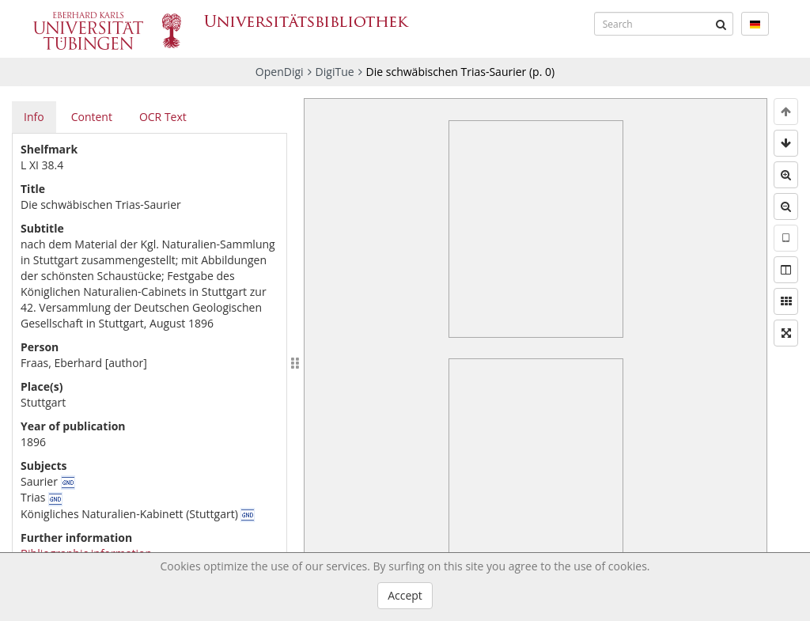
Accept (405, 595)
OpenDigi (279, 71)
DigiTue (335, 71)
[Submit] (721, 24)
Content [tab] (91, 116)
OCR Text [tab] (163, 116)
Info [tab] (34, 116)
